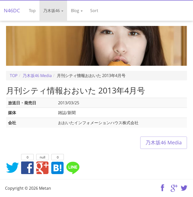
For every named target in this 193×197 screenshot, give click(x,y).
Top (32, 10)
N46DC (12, 10)
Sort (94, 10)
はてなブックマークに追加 (57, 167)
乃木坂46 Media (164, 142)
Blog (77, 10)
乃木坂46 (53, 10)
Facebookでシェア (27, 167)
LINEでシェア (72, 167)
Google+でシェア (42, 167)
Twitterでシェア (12, 167)
